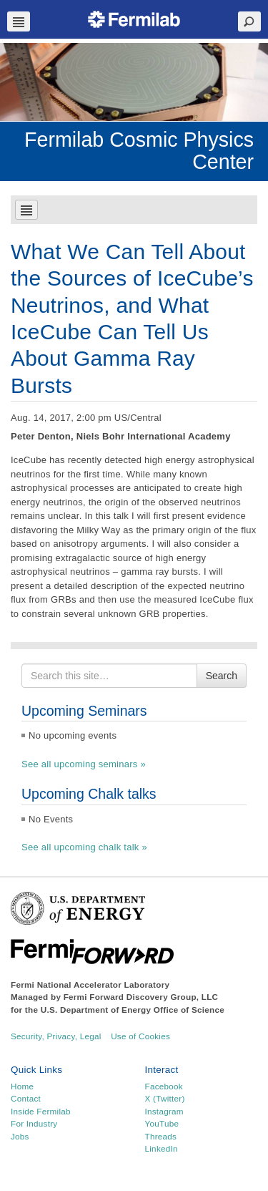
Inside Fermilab (41, 1111)
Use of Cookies (140, 1036)
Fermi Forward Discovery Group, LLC (141, 996)
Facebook (164, 1086)
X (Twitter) (165, 1098)
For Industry (34, 1123)
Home (22, 1086)
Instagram (164, 1111)
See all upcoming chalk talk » (84, 847)
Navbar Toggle (18, 21)
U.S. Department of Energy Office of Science (132, 1009)
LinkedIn (161, 1148)
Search (221, 675)
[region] (134, 82)
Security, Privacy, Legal (56, 1036)
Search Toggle (249, 21)
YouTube (162, 1123)
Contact (26, 1098)
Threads (161, 1136)
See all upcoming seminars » (83, 764)
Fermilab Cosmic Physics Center (139, 150)
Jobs (20, 1136)
